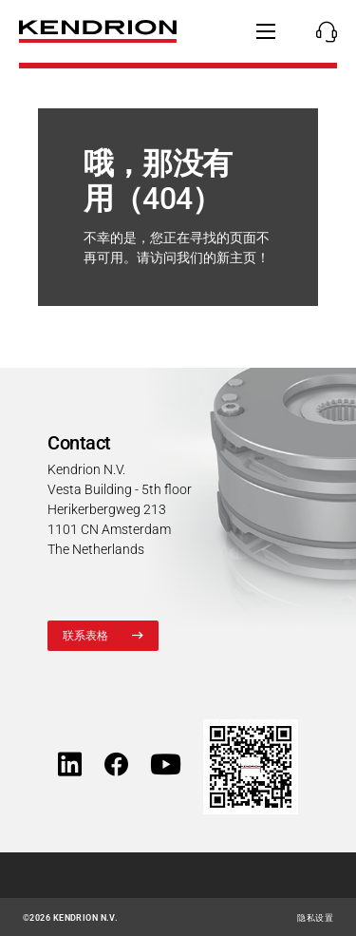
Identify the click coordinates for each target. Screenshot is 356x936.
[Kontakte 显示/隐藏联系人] (321, 31)
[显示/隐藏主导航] (266, 31)
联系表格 (86, 635)
